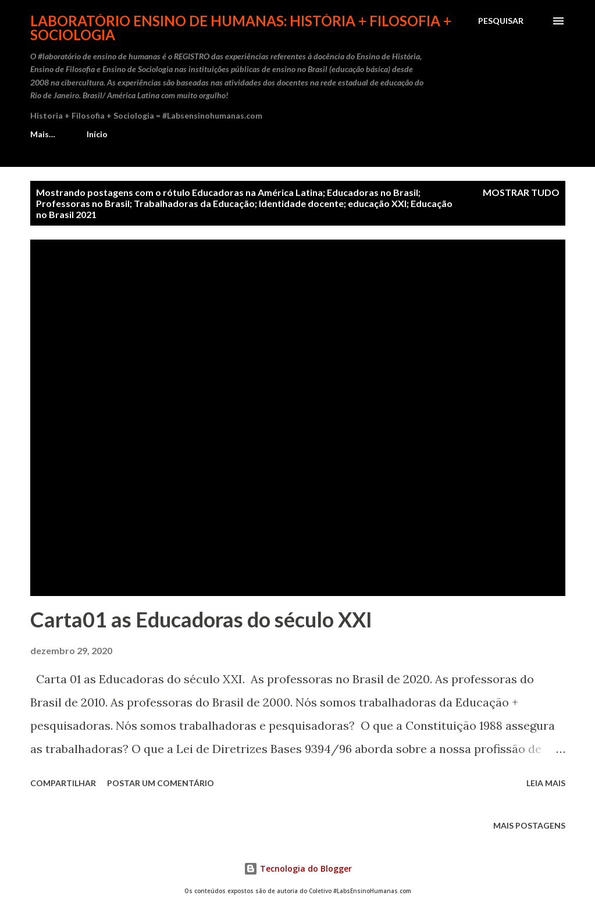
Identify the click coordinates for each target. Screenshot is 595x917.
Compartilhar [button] (63, 783)
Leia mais (545, 783)
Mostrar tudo (521, 192)
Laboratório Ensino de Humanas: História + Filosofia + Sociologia (240, 27)
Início (47, 134)
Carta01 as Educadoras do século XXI (201, 619)
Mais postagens (529, 825)
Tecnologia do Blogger (298, 868)
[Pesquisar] (500, 21)
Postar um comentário (160, 783)
